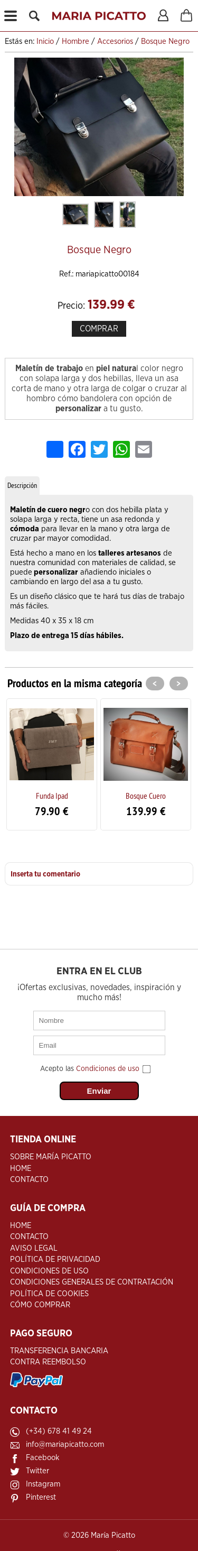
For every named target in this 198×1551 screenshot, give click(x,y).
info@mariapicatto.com (65, 1444)
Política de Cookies (49, 1294)
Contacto (29, 1180)
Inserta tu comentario (45, 874)
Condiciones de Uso (49, 1271)
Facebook (42, 1458)
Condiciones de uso (107, 1069)
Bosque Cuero (146, 795)
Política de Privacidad (55, 1259)
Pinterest (41, 1497)
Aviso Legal (34, 1248)
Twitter (37, 1471)
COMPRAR (99, 329)
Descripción (22, 485)
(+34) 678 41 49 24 (59, 1431)
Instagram (43, 1484)
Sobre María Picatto (50, 1157)
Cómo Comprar (40, 1305)
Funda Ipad (52, 795)
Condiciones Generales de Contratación (91, 1282)
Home (20, 1169)
